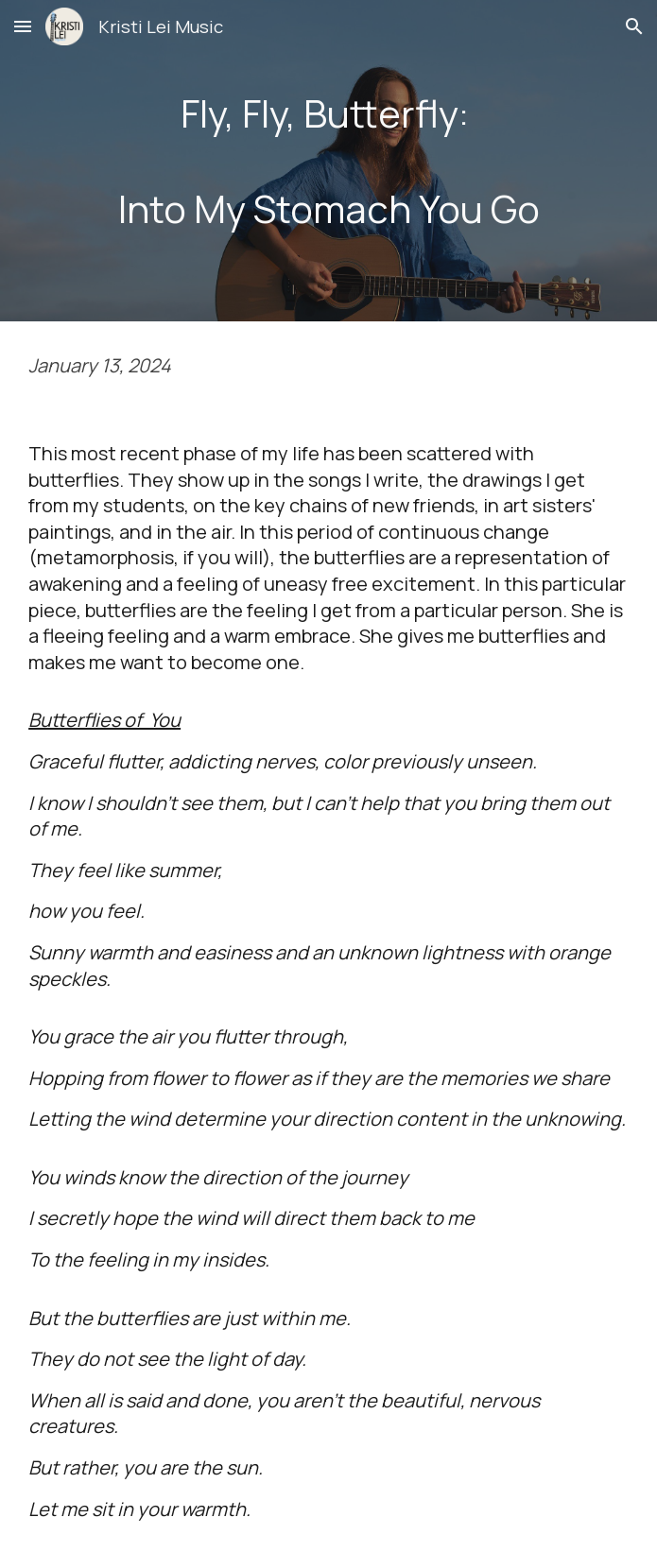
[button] (22, 26)
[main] (328, 160)
